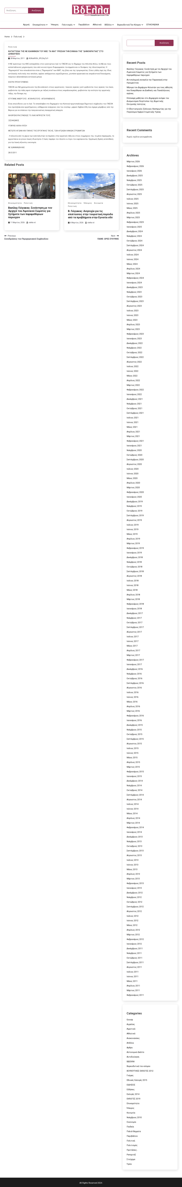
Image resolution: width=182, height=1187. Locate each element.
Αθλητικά (97, 24)
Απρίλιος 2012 (133, 930)
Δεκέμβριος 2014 (135, 781)
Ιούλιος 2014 (133, 804)
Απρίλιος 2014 (133, 818)
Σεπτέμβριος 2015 (135, 739)
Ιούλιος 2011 (133, 972)
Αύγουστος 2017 (134, 632)
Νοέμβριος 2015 (134, 730)
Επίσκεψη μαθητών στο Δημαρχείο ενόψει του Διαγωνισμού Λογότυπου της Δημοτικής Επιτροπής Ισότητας (148, 101)
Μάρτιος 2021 (133, 436)
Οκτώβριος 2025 (134, 185)
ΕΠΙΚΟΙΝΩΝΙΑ (152, 24)
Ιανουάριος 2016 (134, 720)
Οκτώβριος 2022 (134, 352)
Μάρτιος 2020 (133, 487)
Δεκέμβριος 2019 (135, 501)
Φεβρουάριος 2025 (135, 222)
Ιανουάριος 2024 (134, 282)
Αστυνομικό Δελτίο (135, 1052)
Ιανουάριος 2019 (134, 552)
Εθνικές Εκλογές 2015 (137, 1080)
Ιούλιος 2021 (133, 417)
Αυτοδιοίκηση (133, 1057)
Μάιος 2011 (132, 981)
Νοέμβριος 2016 (134, 674)
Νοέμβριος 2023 (134, 292)
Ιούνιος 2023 (132, 315)
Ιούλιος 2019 (133, 525)
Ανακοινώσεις (133, 1038)
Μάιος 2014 (132, 813)
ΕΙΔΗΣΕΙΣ (131, 1085)
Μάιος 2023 (132, 320)
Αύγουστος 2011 (134, 967)
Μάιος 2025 (132, 208)
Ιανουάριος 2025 (134, 227)
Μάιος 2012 (132, 925)
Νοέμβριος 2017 (134, 618)
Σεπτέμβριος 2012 (135, 906)
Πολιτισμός (67, 25)
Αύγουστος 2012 (134, 911)
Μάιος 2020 (132, 478)
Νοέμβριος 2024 (134, 236)
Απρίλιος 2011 (133, 986)
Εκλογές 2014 (133, 1094)
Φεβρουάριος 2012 (135, 939)
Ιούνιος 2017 (132, 641)
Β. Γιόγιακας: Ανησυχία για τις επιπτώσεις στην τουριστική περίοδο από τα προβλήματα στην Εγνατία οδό (90, 214)
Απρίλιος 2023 (133, 324)
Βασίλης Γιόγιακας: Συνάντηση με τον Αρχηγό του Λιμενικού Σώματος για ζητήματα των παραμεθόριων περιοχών (30, 212)
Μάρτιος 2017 (133, 655)
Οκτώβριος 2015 (134, 734)
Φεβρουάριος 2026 (135, 166)
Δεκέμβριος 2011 (135, 948)
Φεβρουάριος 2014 (135, 827)
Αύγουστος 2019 (134, 520)
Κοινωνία (98, 203)
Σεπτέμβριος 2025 (135, 189)
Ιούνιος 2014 (132, 809)
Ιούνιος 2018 (132, 585)
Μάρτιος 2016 (133, 711)
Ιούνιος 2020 (132, 473)
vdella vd (32, 222)
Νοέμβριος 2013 (134, 841)
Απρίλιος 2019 (133, 539)
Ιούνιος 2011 (132, 976)
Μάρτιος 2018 (133, 599)
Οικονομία (131, 1122)
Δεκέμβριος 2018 (135, 557)
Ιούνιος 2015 (132, 753)
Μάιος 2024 (132, 264)
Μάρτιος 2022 (133, 385)
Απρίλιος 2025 (133, 213)
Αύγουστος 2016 (134, 688)
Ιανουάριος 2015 (134, 776)
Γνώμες (130, 1075)
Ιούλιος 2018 (133, 580)
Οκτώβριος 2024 (134, 241)
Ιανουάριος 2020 (134, 497)
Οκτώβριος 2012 (134, 902)
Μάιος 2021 (132, 427)
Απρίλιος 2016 (133, 706)
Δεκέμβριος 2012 (135, 893)
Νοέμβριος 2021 (134, 404)
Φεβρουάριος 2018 (135, 604)
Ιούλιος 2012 (133, 916)
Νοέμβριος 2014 (134, 785)
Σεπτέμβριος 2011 (135, 962)
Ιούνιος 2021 (132, 422)
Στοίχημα (131, 1159)
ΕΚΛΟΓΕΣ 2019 (133, 1099)
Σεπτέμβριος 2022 (135, 357)
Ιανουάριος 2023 (134, 338)
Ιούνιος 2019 (132, 529)
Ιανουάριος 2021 (134, 445)
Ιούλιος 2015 (133, 748)
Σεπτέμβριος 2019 (135, 515)
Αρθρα (129, 1047)
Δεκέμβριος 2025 (135, 175)
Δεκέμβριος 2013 (135, 837)
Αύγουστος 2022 (134, 362)
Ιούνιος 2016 (132, 697)
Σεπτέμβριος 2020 (135, 459)
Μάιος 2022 (132, 376)
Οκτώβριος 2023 (134, 296)
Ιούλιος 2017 (133, 636)
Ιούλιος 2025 (133, 199)
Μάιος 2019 (132, 534)
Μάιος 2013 (132, 869)
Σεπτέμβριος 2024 (135, 245)
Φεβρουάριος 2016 (135, 715)
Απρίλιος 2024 (133, 269)
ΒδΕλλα (108, 25)
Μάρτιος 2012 (133, 934)
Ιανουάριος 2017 (134, 664)
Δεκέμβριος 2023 (135, 287)
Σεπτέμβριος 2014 (135, 795)
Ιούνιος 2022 (132, 371)
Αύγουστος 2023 (134, 306)
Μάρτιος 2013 (133, 878)
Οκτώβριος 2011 (134, 958)
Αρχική (26, 24)
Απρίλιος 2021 (133, 432)
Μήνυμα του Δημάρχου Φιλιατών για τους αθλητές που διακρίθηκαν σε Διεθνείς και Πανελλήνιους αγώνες (150, 90)
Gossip (130, 1019)
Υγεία (129, 1164)
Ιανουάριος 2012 (134, 944)
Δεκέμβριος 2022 (135, 343)
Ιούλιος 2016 (133, 692)
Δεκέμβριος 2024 (135, 231)
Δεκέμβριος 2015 (135, 725)
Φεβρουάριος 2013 (135, 883)
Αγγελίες (131, 1024)
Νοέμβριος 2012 (134, 897)
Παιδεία (130, 1126)
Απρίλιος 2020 (133, 483)
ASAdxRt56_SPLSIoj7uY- (39, 58)
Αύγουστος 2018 (134, 576)
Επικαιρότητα (39, 25)
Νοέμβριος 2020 (134, 450)
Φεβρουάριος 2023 (135, 334)
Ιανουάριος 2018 (134, 608)
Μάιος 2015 (132, 757)
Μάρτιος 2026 (133, 161)
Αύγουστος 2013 (134, 855)
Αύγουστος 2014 (134, 799)
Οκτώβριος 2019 (134, 511)
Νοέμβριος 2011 (134, 953)
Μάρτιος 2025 (133, 217)
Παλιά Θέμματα (134, 1131)
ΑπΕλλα (130, 1043)
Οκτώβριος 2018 (134, 567)
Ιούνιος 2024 (132, 259)
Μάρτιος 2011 (133, 990)
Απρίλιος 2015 (133, 762)
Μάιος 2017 (132, 646)
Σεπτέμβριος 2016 (135, 683)
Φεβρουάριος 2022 (135, 389)
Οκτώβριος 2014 (134, 790)
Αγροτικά (131, 1029)
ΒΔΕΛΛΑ (130, 1061)
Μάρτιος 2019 (133, 543)
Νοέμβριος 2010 (134, 1117)
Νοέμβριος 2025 (134, 180)
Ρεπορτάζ (131, 1154)
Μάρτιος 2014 (133, 823)
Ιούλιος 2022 (133, 366)
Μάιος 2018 (132, 590)
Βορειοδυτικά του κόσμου (129, 25)
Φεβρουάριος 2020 (135, 492)
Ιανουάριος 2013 (134, 888)
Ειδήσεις (131, 1089)
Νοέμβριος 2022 (134, 348)
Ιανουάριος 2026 (134, 171)
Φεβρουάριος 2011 (135, 995)
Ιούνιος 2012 (132, 920)
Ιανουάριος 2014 (134, 832)
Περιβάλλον (83, 24)
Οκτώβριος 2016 (134, 678)
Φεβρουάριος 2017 (135, 660)
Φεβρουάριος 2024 (135, 278)
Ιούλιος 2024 (133, 254)
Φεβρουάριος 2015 (135, 771)
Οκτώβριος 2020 (134, 455)
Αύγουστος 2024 (134, 250)
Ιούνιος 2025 (132, 203)
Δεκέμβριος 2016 (135, 669)
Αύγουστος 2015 (134, 743)
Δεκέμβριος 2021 (135, 399)
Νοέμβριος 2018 (134, 562)
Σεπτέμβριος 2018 (135, 571)
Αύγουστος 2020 (134, 464)
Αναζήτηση (164, 43)
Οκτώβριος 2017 (134, 622)
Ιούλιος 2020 (133, 469)
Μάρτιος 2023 (133, 329)
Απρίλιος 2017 (133, 650)
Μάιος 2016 (132, 702)
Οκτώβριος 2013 (134, 846)
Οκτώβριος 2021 (134, 408)
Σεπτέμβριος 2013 (135, 851)
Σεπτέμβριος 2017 (135, 627)
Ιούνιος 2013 (132, 865)
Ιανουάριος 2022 (134, 394)
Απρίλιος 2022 (133, 380)
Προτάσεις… (132, 1150)
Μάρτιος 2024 (133, 273)
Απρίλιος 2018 (133, 594)
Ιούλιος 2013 (133, 860)
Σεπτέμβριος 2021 (135, 413)
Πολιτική (12, 47)
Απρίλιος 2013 (133, 874)
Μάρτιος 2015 (133, 767)
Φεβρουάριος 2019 (135, 548)
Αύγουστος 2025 (134, 194)
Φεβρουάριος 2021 (135, 441)
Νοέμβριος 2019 (134, 506)
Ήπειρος (55, 24)
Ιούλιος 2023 (133, 310)
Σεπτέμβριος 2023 (135, 301)
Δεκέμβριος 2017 (135, 613)
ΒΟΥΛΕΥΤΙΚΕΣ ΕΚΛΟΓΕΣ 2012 (140, 1071)
